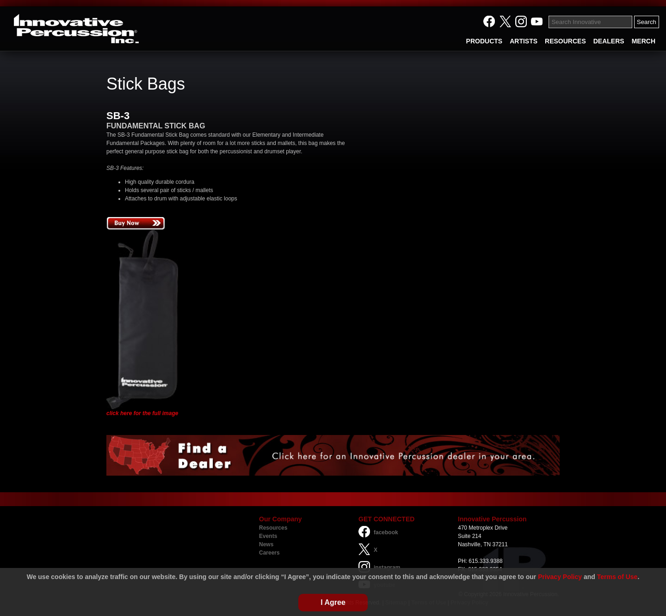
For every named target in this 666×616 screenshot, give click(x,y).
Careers (269, 553)
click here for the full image (142, 413)
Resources (273, 528)
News (266, 544)
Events (268, 536)
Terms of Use (617, 576)
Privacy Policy (560, 576)
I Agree (333, 602)
